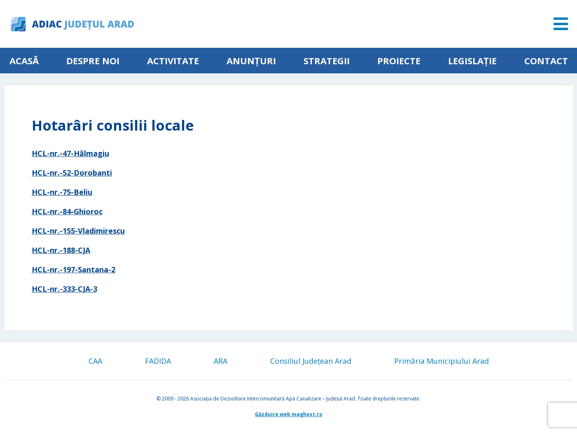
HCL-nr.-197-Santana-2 (73, 269)
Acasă (24, 60)
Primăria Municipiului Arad (441, 361)
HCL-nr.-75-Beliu (62, 192)
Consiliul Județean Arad (310, 361)
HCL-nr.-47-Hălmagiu (70, 153)
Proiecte (398, 60)
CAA (95, 361)
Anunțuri (251, 60)
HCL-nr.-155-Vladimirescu (78, 231)
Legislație (472, 60)
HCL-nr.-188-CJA (61, 250)
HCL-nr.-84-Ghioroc (67, 211)
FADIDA (158, 361)
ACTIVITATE (173, 60)
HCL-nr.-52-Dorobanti (72, 173)
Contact (546, 60)
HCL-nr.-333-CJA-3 (64, 289)
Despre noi (92, 60)
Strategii (327, 60)
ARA (220, 361)
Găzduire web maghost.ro (288, 414)
